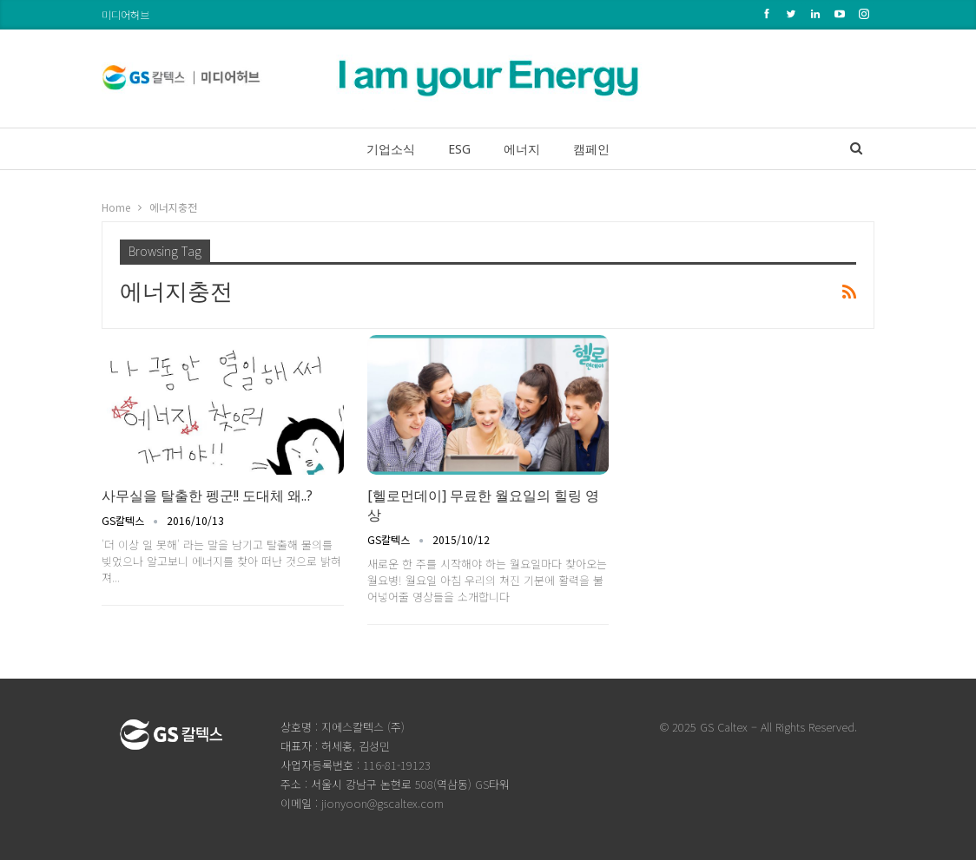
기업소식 (385, 149)
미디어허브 (125, 14)
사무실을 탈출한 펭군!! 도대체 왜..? (207, 495)
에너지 (523, 149)
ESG (457, 149)
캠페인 (596, 149)
